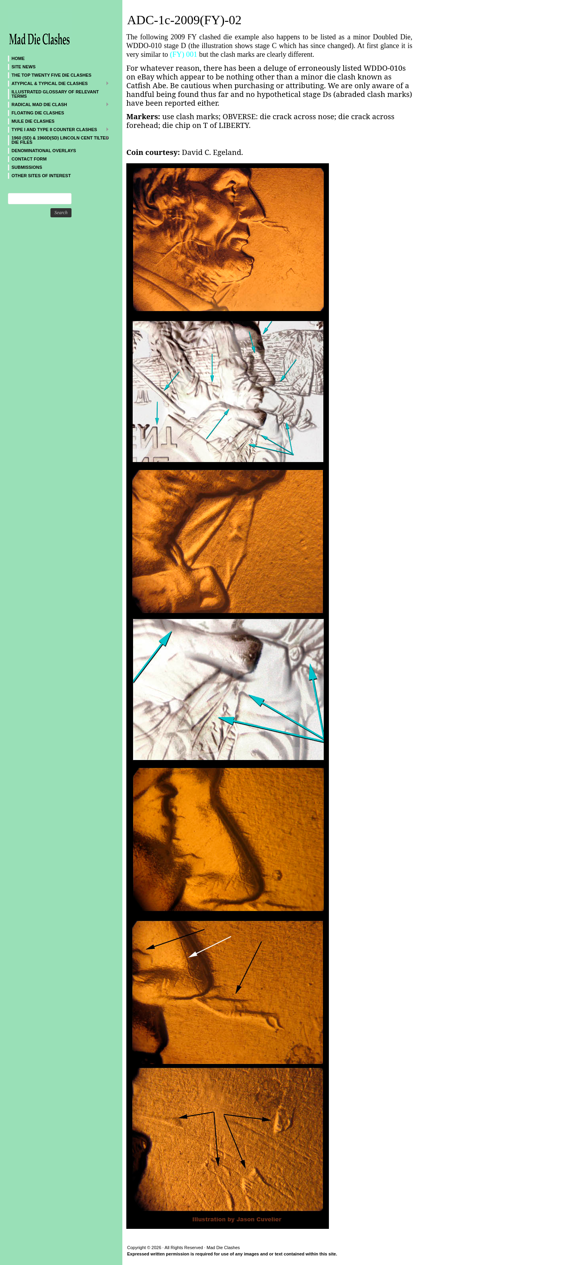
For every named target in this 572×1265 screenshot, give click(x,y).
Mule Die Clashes (33, 121)
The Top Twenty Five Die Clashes (51, 75)
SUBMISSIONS (27, 167)
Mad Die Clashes (55, 28)
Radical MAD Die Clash (58, 104)
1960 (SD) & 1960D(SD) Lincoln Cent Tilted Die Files (58, 140)
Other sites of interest (41, 175)
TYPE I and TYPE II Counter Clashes (58, 129)
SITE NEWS (24, 66)
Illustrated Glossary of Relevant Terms (55, 94)
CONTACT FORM (29, 159)
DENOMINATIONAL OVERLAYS (44, 150)
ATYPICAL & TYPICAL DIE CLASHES (58, 83)
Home (18, 58)
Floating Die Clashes (38, 112)
